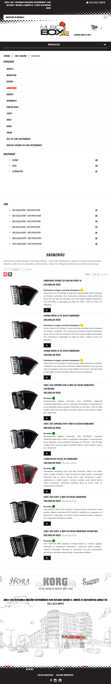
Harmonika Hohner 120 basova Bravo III (63, 280)
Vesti (75, 665)
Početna (6, 56)
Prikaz (87, 274)
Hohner (15, 160)
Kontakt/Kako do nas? (82, 35)
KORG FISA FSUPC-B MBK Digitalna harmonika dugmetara (71, 530)
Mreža (10, 274)
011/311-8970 (97, 2)
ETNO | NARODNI (20, 56)
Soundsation (17, 171)
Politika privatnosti (64, 674)
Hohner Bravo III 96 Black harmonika (61, 315)
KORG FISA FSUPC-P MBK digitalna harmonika (65, 495)
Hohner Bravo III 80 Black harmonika (61, 350)
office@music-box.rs (97, 665)
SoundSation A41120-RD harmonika (60, 458)
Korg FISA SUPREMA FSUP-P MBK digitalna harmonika (69, 423)
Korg (14, 166)
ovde (70, 587)
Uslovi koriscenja (45, 674)
